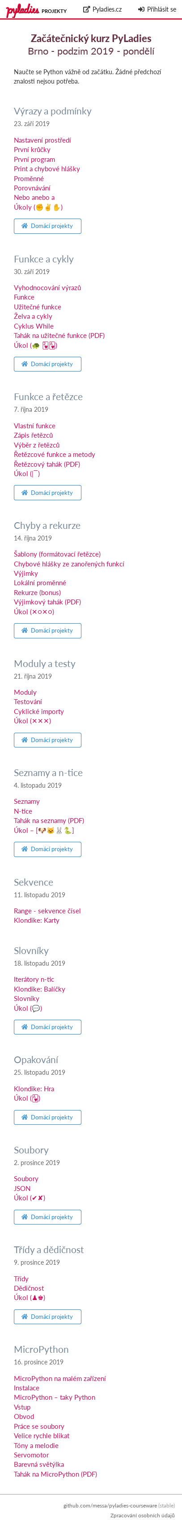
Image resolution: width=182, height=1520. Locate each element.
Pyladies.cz (102, 9)
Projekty (54, 11)
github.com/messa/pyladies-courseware (110, 1505)
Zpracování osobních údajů (142, 1515)
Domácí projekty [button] (47, 225)
